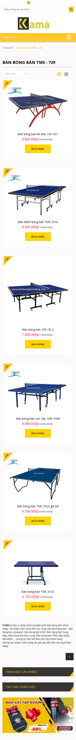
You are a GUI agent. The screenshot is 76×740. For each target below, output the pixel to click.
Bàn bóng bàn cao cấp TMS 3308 (38, 418)
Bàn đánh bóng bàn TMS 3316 (38, 222)
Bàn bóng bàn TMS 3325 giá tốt (38, 506)
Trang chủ (8, 48)
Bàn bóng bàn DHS (35, 632)
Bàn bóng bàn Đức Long (22, 635)
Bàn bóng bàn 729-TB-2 (38, 329)
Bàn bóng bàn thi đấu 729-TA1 (38, 134)
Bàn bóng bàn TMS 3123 (37, 592)
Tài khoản (9, 4)
